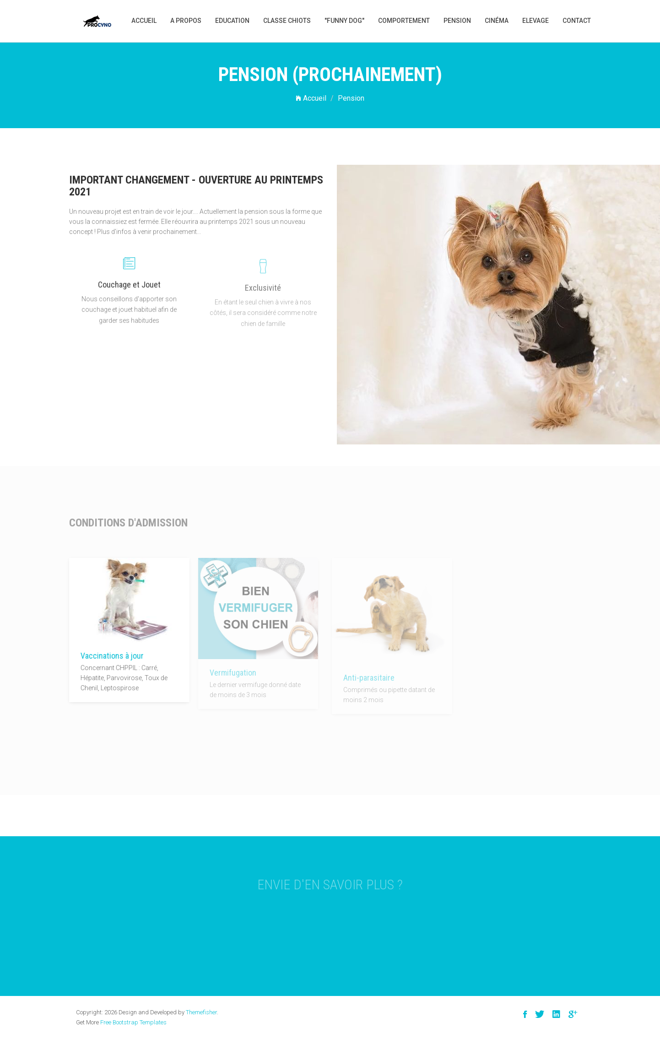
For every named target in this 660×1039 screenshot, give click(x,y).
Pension (457, 20)
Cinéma (497, 20)
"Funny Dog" (344, 20)
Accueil (144, 20)
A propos (185, 20)
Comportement (404, 20)
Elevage (535, 20)
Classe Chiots (287, 20)
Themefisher (201, 1012)
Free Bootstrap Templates (133, 1022)
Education (232, 20)
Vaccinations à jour (109, 655)
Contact (577, 20)
